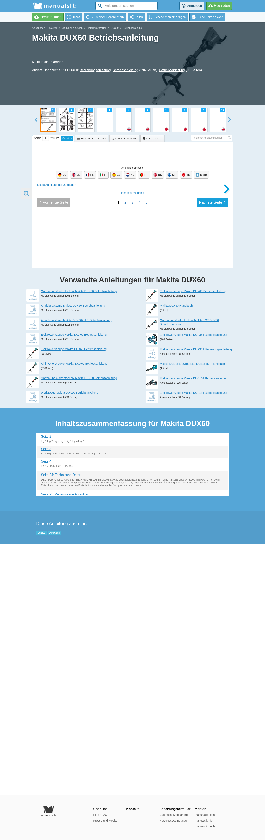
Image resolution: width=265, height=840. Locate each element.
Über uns (100, 809)
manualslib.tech (205, 826)
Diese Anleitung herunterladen (56, 184)
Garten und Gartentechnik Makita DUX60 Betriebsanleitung (79, 542)
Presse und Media (105, 820)
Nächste (212, 492)
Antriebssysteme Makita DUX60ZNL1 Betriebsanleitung (76, 571)
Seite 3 (46, 700)
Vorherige (53, 492)
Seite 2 (46, 688)
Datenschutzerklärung (173, 814)
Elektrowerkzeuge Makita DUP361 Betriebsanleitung (193, 586)
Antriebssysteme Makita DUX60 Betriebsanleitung (73, 557)
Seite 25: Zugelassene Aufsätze (64, 745)
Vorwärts (67, 138)
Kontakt (132, 809)
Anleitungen (38, 27)
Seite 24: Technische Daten (61, 726)
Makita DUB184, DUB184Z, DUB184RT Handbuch (192, 615)
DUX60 (115, 27)
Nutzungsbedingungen (173, 820)
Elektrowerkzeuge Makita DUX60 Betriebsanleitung (74, 586)
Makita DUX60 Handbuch (176, 557)
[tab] (53, 137)
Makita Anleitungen (71, 27)
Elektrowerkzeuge (96, 27)
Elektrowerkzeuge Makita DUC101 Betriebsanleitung (194, 629)
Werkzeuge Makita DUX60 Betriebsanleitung (69, 643)
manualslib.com (205, 814)
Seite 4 (46, 712)
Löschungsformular (174, 809)
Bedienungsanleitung (95, 70)
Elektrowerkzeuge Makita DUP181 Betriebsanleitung (193, 644)
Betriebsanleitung (132, 27)
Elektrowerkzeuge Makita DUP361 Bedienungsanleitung (196, 600)
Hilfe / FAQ (100, 814)
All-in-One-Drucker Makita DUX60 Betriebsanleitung (74, 614)
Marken (53, 27)
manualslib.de (203, 820)
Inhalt (132, 482)
